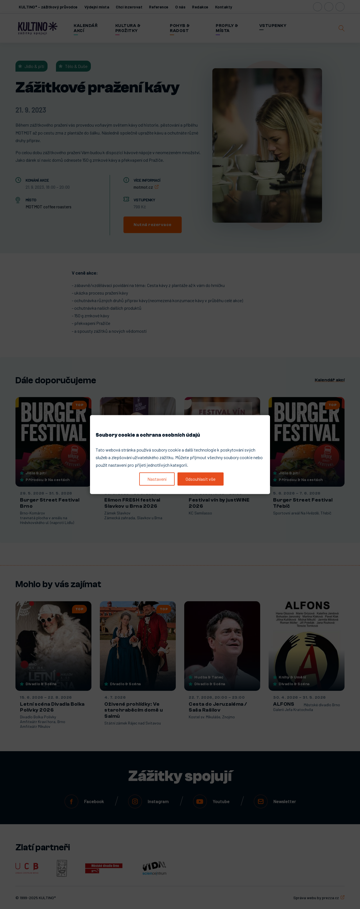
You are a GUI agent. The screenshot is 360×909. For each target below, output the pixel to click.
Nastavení (156, 479)
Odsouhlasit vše (200, 479)
